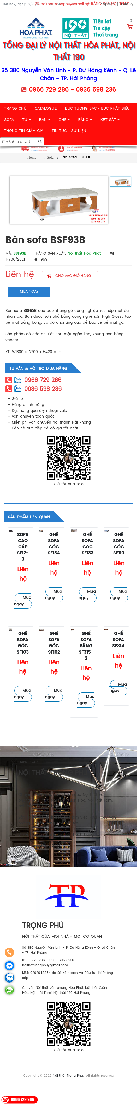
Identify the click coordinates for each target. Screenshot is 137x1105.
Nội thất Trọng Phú (68, 1075)
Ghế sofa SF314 (118, 640)
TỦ (26, 120)
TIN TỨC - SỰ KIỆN (69, 131)
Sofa (50, 157)
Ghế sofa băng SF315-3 (86, 646)
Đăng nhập (106, 4)
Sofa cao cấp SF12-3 (23, 547)
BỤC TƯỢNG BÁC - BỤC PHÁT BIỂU (97, 108)
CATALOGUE (46, 108)
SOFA (9, 120)
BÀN (44, 120)
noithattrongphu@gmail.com (67, 4)
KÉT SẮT (110, 120)
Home (31, 157)
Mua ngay (22, 601)
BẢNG (85, 120)
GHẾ (64, 120)
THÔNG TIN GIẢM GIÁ (23, 131)
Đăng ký (127, 4)
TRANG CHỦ (15, 108)
